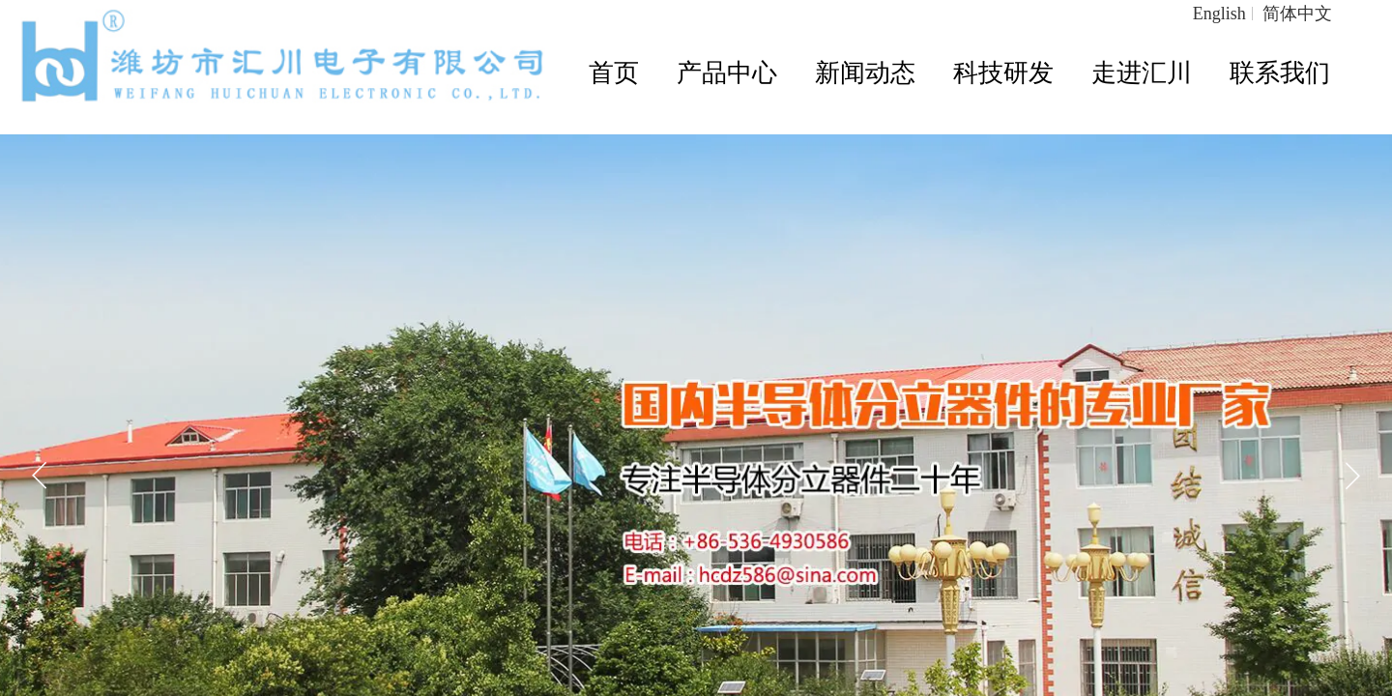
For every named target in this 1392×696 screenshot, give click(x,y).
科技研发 (1003, 73)
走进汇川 (1141, 73)
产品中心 (727, 73)
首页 (614, 73)
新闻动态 (865, 73)
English (1219, 13)
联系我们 (1280, 73)
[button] (1352, 475)
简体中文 (1297, 13)
